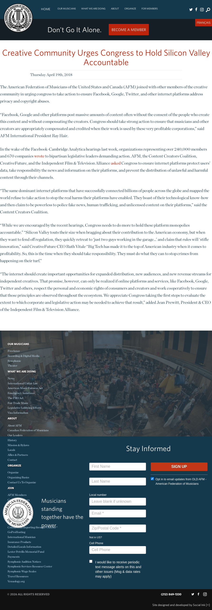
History (12, 440)
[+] (208, 605)
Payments (14, 556)
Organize (130, 8)
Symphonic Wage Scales (22, 571)
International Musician (22, 537)
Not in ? (95, 537)
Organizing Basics (18, 477)
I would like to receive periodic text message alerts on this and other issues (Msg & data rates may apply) (115, 569)
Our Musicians (66, 8)
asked (116, 163)
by (178, 605)
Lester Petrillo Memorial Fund (26, 551)
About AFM (15, 425)
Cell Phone (96, 543)
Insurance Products (19, 542)
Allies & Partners (18, 455)
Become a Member (129, 29)
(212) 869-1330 (171, 594)
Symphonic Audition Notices (24, 561)
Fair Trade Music (18, 403)
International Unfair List (23, 383)
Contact (12, 460)
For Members (149, 8)
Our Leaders (15, 435)
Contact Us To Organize (22, 482)
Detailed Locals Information (24, 546)
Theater (12, 365)
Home (45, 9)
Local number (98, 495)
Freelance (14, 351)
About (115, 8)
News (11, 378)
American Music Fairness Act (25, 388)
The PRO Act (15, 398)
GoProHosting (16, 532)
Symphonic (14, 361)
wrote (39, 155)
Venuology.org (16, 581)
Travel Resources (18, 576)
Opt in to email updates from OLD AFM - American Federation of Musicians (178, 481)
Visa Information (18, 412)
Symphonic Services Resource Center (30, 566)
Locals (11, 450)
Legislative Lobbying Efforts (24, 407)
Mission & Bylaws (18, 445)
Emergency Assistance (21, 393)
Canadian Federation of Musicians (28, 430)
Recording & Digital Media (23, 356)
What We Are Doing (93, 8)
